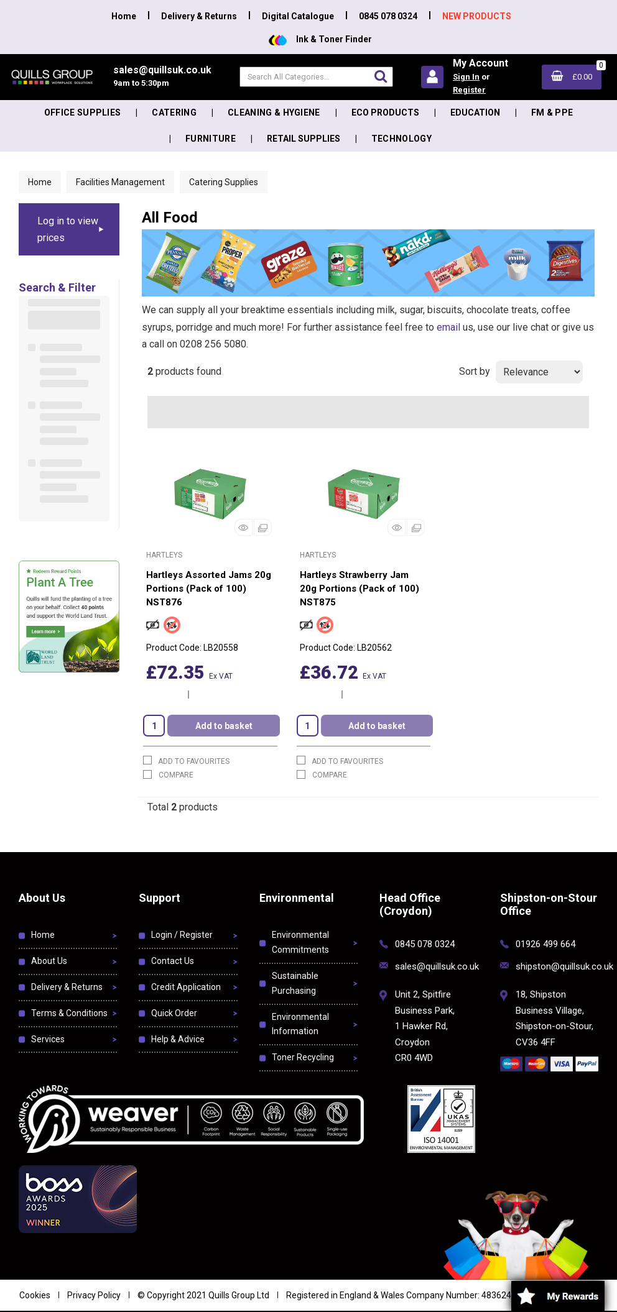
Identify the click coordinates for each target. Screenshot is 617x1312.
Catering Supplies (223, 182)
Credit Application (186, 987)
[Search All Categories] (316, 77)
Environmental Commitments (300, 942)
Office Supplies (82, 112)
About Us (49, 961)
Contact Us (172, 961)
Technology (401, 139)
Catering (174, 112)
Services (48, 1039)
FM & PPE (552, 112)
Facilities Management (120, 182)
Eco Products (385, 112)
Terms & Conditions (69, 1013)
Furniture (210, 139)
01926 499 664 (545, 944)
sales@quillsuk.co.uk (437, 966)
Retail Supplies (303, 139)
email (448, 327)
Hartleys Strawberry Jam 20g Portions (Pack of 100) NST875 (359, 588)
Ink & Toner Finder (320, 39)
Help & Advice (178, 1039)
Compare (168, 774)
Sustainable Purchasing (295, 983)
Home (123, 16)
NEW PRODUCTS (476, 16)
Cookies (34, 1295)
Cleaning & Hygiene (274, 112)
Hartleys (164, 555)
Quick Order (174, 1013)
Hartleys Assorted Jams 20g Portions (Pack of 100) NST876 (208, 588)
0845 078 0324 (388, 16)
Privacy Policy (94, 1295)
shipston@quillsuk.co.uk (564, 966)
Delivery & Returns (199, 16)
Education (475, 112)
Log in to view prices (67, 229)
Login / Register (182, 935)
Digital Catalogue (298, 16)
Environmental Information (300, 1024)
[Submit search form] (381, 76)
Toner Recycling (303, 1057)
